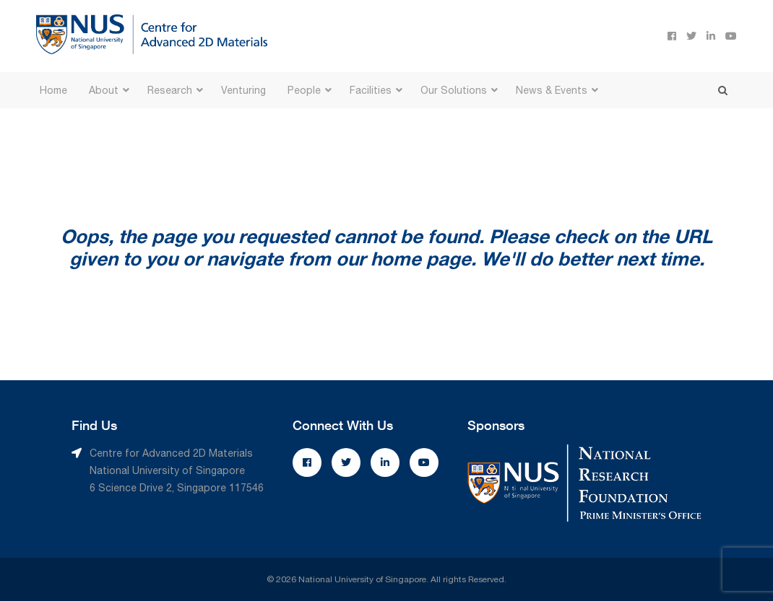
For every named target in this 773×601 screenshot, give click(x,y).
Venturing (243, 90)
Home (53, 90)
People (304, 90)
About (103, 90)
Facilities (371, 90)
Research (169, 90)
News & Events (551, 90)
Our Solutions (453, 90)
